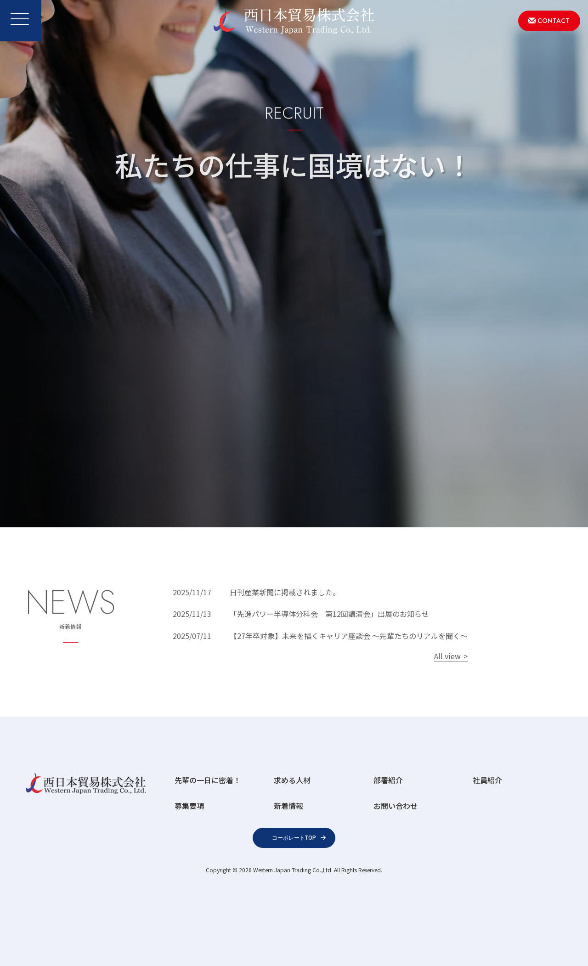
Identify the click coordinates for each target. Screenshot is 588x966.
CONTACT (553, 20)
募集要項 (189, 805)
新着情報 (288, 805)
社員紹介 (487, 780)
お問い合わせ (395, 805)
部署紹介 (388, 780)
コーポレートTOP (294, 838)
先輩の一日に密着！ (208, 780)
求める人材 (292, 780)
